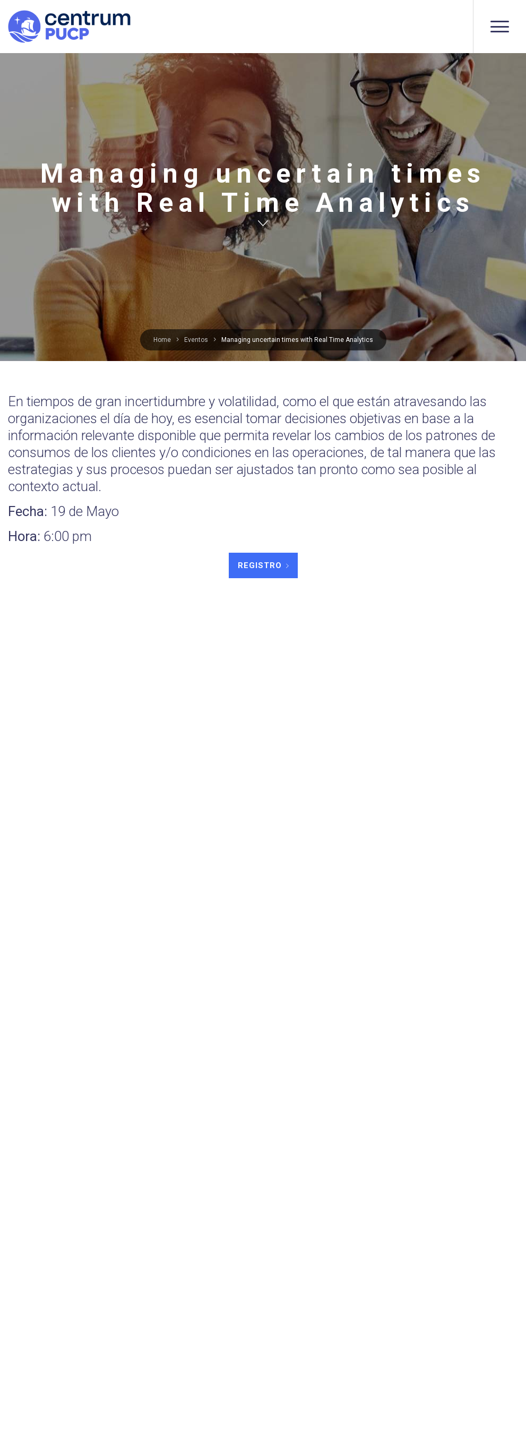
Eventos (196, 340)
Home (162, 340)
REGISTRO (260, 565)
